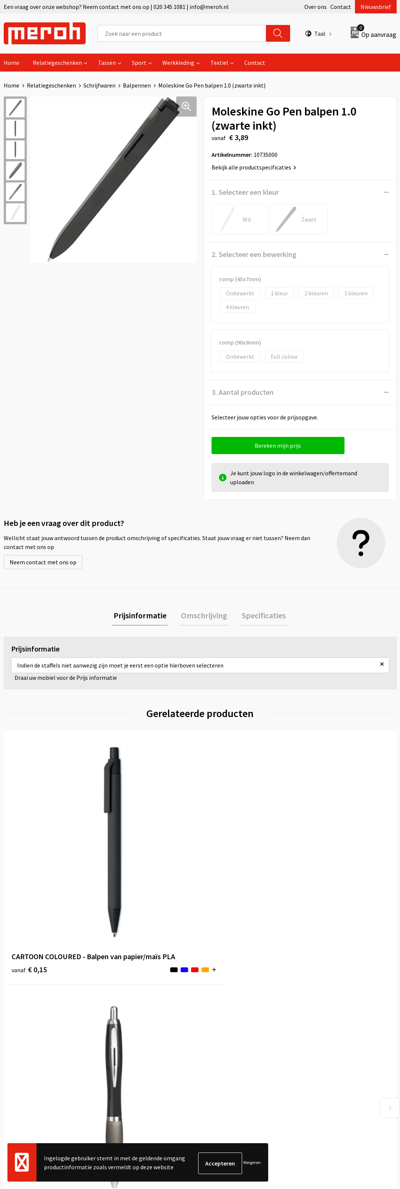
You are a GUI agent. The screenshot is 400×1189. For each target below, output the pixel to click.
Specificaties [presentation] (260, 616)
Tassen (107, 62)
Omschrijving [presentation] (204, 616)
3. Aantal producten (243, 392)
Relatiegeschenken (57, 62)
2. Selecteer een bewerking (254, 254)
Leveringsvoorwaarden (335, 989)
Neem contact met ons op (43, 562)
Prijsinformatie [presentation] (143, 616)
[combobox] (181, 33)
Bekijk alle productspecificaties (254, 167)
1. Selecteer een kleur (245, 192)
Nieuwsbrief (376, 6)
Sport (139, 62)
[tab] (143, 616)
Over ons (315, 6)
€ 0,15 (29, 871)
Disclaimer (320, 1023)
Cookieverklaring (328, 1000)
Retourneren (225, 989)
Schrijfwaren (99, 85)
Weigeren (252, 1163)
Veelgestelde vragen (138, 1000)
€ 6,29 (225, 860)
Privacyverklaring (329, 1011)
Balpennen (137, 85)
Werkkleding (178, 62)
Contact (340, 6)
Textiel (219, 62)
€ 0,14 (127, 860)
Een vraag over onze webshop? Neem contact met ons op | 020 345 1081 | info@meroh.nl (116, 6)
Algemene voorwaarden (337, 977)
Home (11, 62)
